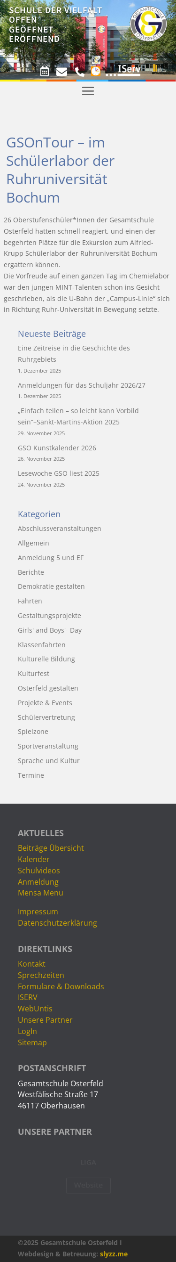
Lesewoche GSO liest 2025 (58, 473)
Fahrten (30, 600)
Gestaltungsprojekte (49, 615)
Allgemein (33, 542)
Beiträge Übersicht (51, 848)
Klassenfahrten (42, 644)
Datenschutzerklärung (57, 923)
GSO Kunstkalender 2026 (57, 447)
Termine (31, 775)
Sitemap (32, 1042)
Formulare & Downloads (61, 986)
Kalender (34, 859)
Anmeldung (38, 882)
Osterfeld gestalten (48, 688)
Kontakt (32, 964)
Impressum (38, 911)
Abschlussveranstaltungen (59, 528)
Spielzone (33, 731)
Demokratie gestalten (51, 586)
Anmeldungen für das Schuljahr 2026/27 (81, 385)
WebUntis (35, 1008)
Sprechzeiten (41, 975)
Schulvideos (39, 870)
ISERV (28, 997)
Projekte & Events (45, 702)
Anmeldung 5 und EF (51, 557)
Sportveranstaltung (48, 745)
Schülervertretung (46, 717)
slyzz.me (114, 1253)
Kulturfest (33, 673)
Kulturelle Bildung (46, 658)
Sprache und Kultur (49, 760)
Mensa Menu (40, 892)
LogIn (27, 1031)
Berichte (31, 572)
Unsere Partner (45, 1020)
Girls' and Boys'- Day (50, 630)
